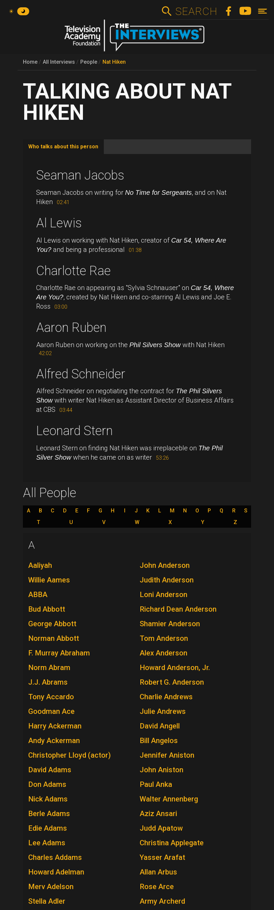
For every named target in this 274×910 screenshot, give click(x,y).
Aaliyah (40, 565)
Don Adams (47, 784)
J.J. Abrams (48, 682)
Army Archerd (162, 901)
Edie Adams (47, 828)
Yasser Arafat (162, 857)
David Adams (49, 770)
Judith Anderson (167, 580)
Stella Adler (46, 901)
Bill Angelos (159, 740)
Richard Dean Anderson (178, 609)
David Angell (160, 726)
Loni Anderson (163, 594)
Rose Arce (157, 886)
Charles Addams (55, 857)
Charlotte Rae (73, 271)
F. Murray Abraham (59, 653)
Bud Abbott (46, 609)
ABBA (37, 594)
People (88, 62)
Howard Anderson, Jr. (175, 667)
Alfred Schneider (80, 374)
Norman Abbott (53, 638)
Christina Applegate (172, 843)
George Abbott (52, 624)
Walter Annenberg (169, 799)
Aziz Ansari (158, 813)
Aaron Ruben (71, 327)
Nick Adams (48, 799)
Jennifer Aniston (167, 755)
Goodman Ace (51, 711)
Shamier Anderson (170, 624)
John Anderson (165, 565)
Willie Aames (49, 580)
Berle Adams (49, 813)
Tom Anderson (164, 638)
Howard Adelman (56, 872)
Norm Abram (49, 667)
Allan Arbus (158, 872)
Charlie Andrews (166, 697)
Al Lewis (59, 223)
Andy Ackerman (54, 740)
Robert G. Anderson (172, 682)
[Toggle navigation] (262, 11)
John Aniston (161, 770)
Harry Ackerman (55, 726)
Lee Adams (46, 843)
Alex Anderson (163, 653)
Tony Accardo (51, 697)
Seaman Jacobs (80, 175)
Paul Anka (156, 784)
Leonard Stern (74, 430)
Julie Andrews (163, 711)
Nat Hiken (114, 62)
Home (30, 62)
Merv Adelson (51, 886)
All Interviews (59, 62)
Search (196, 11)
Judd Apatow (161, 828)
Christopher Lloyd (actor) (69, 755)
